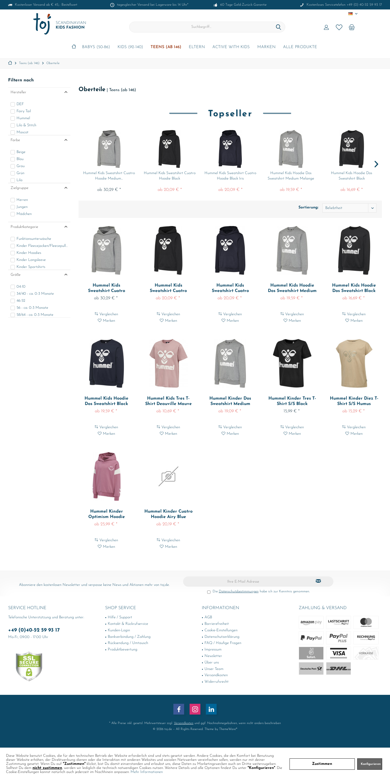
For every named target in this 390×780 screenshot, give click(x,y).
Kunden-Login (119, 630)
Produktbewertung (122, 650)
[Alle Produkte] (300, 47)
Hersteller (18, 92)
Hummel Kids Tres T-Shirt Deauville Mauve (168, 401)
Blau (20, 159)
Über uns (211, 662)
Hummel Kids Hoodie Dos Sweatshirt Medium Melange (291, 176)
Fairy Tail (24, 111)
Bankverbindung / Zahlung (129, 637)
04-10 (21, 287)
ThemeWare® (228, 729)
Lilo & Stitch (26, 125)
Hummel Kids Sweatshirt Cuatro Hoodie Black (170, 176)
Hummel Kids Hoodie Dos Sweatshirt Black (351, 176)
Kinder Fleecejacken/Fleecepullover (42, 246)
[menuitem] (352, 27)
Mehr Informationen (147, 772)
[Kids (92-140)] (130, 47)
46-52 (21, 301)
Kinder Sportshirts (31, 267)
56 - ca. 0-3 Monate (32, 308)
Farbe (15, 140)
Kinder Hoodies (29, 253)
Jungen (22, 207)
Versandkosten (216, 675)
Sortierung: (308, 207)
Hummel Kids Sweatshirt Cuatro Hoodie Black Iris (230, 176)
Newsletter (213, 656)
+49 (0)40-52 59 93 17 (34, 630)
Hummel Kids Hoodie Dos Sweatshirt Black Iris (106, 401)
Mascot (22, 132)
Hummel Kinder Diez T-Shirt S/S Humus (354, 401)
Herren (22, 200)
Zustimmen (322, 764)
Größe (16, 275)
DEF (20, 104)
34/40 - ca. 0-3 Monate (35, 294)
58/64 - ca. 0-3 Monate (35, 315)
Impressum (213, 650)
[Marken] (266, 47)
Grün (20, 173)
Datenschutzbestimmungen (239, 591)
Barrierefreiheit (216, 624)
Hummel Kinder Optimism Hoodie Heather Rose (106, 514)
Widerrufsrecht (216, 682)
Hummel (23, 118)
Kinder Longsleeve (31, 260)
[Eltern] (197, 47)
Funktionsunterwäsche (34, 239)
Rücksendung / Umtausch (128, 643)
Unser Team (213, 669)
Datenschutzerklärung (221, 637)
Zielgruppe (19, 188)
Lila (19, 180)
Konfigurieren (371, 764)
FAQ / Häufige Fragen (222, 643)
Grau (21, 166)
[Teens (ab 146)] (166, 47)
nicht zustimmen (47, 768)
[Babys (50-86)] (96, 47)
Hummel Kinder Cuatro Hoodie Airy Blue (168, 514)
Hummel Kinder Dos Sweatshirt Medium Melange (230, 401)
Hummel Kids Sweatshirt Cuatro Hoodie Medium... (109, 176)
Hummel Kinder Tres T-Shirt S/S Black (292, 401)
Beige (21, 152)
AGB (208, 617)
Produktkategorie (24, 227)
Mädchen (24, 214)
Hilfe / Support (120, 617)
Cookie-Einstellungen (221, 630)
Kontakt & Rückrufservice (128, 624)
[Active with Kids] (231, 47)
